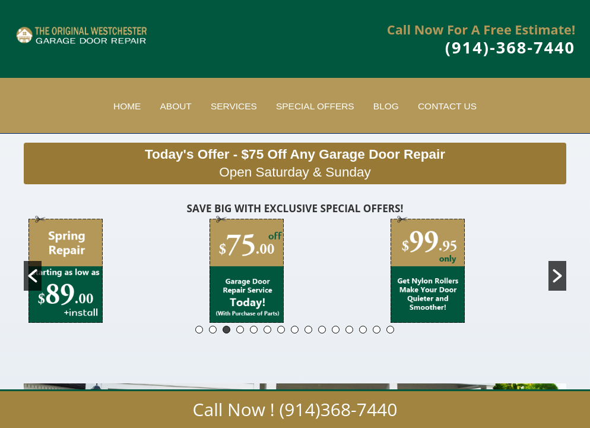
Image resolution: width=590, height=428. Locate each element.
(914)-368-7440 (510, 47)
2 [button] (213, 329)
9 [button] (308, 329)
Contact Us (447, 106)
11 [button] (336, 329)
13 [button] (363, 329)
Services (234, 106)
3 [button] (226, 329)
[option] (114, 269)
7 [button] (281, 329)
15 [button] (390, 329)
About (176, 106)
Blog (386, 106)
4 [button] (240, 329)
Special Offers (315, 106)
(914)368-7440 (339, 409)
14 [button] (376, 329)
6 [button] (267, 329)
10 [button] (322, 329)
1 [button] (199, 329)
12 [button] (349, 329)
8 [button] (295, 329)
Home (127, 106)
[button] (33, 276)
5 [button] (254, 329)
